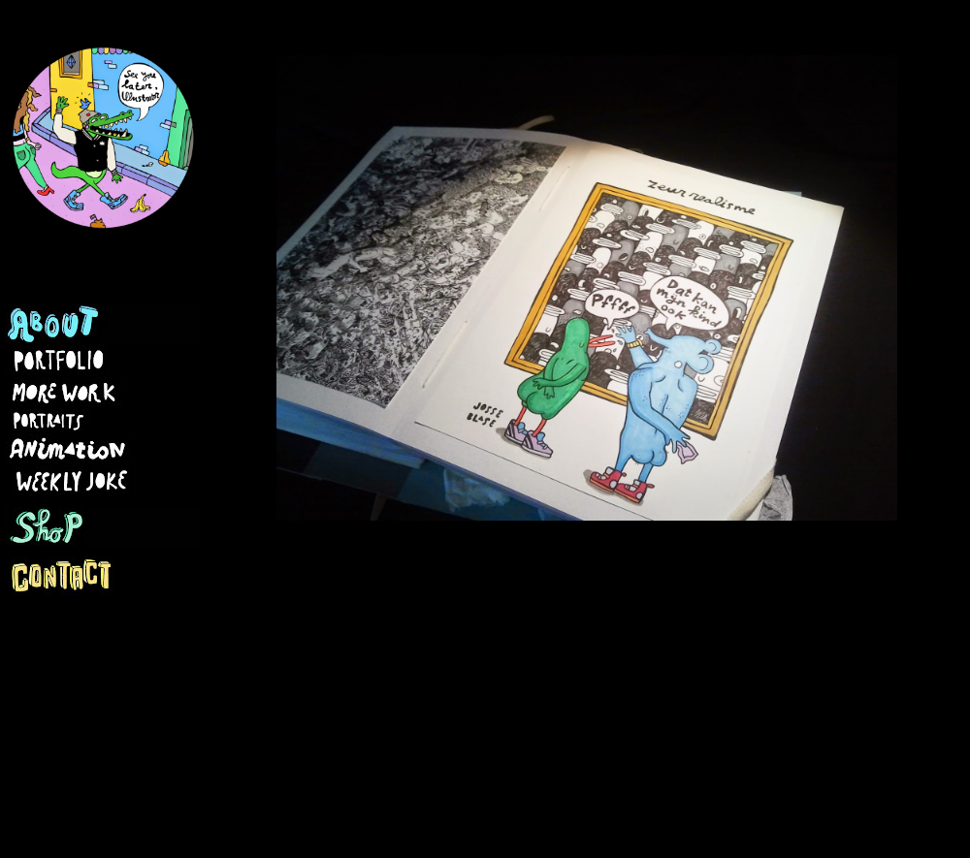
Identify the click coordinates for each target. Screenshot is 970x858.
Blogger (691, 819)
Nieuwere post (282, 678)
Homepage (596, 678)
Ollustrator (475, 819)
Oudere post (901, 678)
